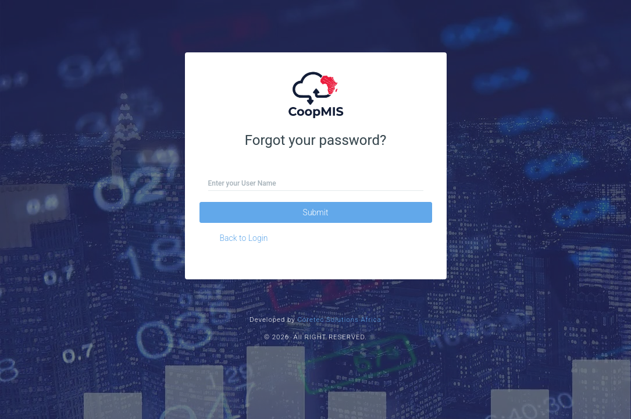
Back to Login (244, 238)
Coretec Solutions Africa (340, 319)
